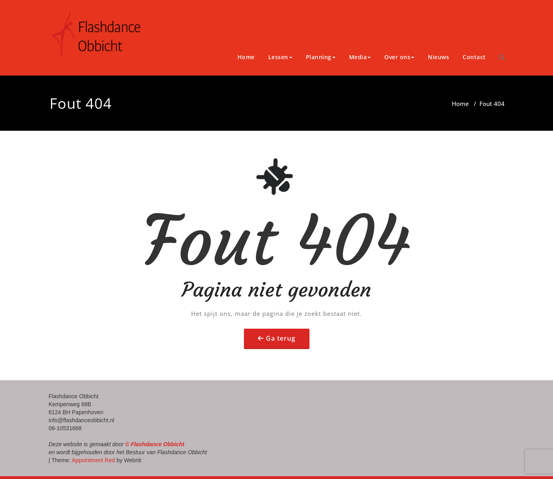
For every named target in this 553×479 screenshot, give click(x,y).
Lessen (280, 57)
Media (360, 57)
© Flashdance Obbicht (154, 444)
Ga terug (280, 338)
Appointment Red (92, 460)
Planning (320, 57)
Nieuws (438, 57)
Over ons (399, 57)
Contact (474, 57)
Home (246, 57)
